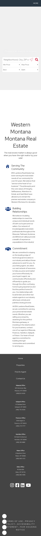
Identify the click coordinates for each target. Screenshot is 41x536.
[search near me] (31, 59)
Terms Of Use (14, 521)
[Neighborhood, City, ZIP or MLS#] (20, 59)
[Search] (36, 59)
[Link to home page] (4, 3)
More (35, 3)
